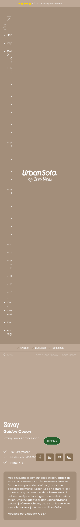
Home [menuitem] (11, 35)
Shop (46, 355)
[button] (8, 355)
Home (37, 355)
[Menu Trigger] (8, 17)
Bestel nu (52, 441)
